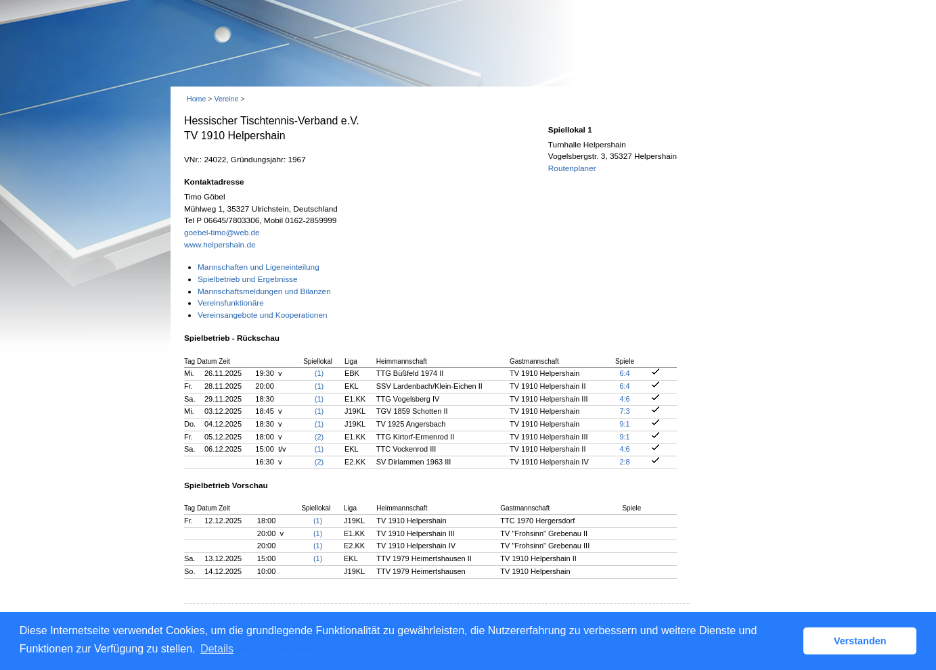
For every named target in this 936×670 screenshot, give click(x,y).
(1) (319, 373)
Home (196, 99)
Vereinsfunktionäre (231, 303)
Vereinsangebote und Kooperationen (263, 315)
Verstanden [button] (860, 641)
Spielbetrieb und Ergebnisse (248, 279)
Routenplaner (572, 168)
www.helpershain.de (220, 244)
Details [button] (216, 648)
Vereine (226, 99)
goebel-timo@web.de (222, 232)
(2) (319, 437)
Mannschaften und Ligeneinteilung (258, 267)
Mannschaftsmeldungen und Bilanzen (264, 291)
